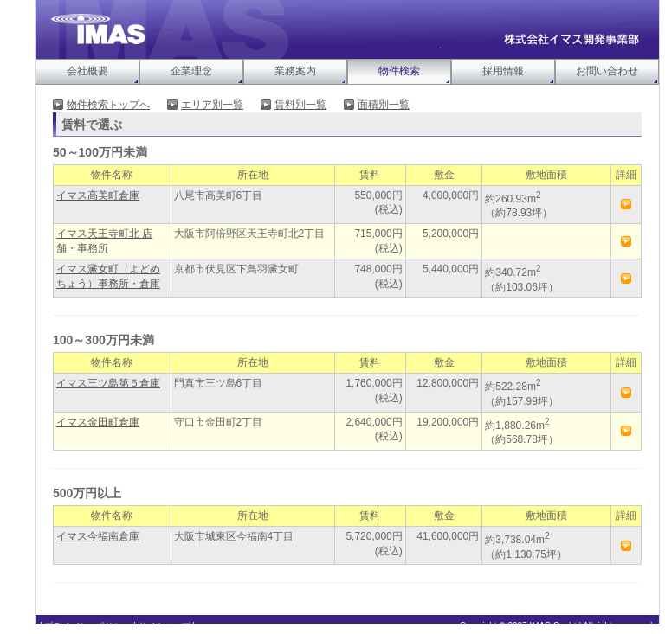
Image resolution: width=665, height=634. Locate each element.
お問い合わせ (607, 71)
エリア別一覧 (212, 105)
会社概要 (87, 71)
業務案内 (295, 71)
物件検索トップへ (108, 105)
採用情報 (503, 71)
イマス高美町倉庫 (97, 195)
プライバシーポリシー (87, 626)
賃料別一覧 (300, 105)
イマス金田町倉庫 (97, 422)
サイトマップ (164, 626)
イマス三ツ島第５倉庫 (108, 383)
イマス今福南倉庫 (97, 536)
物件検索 (399, 71)
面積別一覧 (384, 105)
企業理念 (191, 71)
